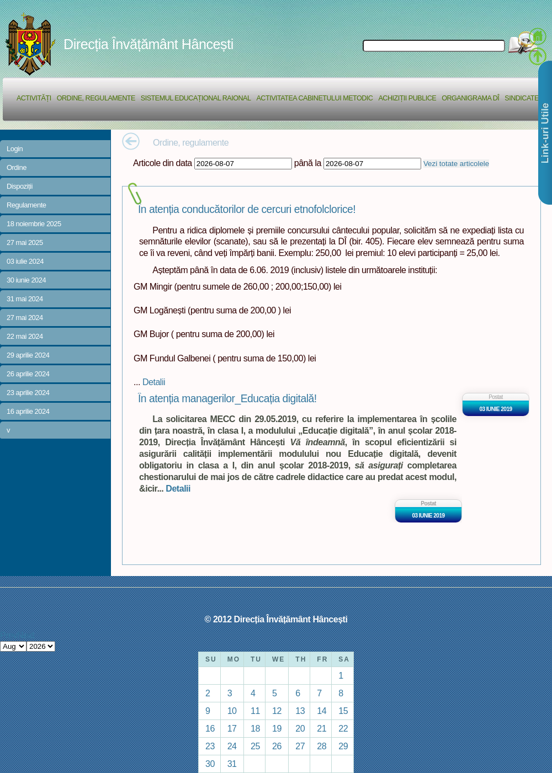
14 (321, 711)
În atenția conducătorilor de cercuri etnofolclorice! (246, 209)
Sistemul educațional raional (196, 98)
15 (343, 711)
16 (210, 728)
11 (255, 711)
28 (321, 746)
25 (255, 746)
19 (277, 728)
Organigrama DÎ (470, 98)
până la (307, 163)
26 (277, 746)
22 (343, 728)
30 (210, 764)
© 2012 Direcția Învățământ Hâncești (276, 619)
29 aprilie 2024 (28, 355)
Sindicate (522, 98)
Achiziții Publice (407, 98)
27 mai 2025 (25, 242)
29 (343, 746)
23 (210, 746)
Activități (34, 98)
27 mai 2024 (25, 317)
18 (255, 728)
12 (277, 711)
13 (300, 711)
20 (300, 728)
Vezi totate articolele (456, 163)
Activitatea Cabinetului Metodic (314, 98)
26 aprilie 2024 (28, 374)
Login (15, 149)
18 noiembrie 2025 (34, 224)
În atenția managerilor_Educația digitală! (227, 398)
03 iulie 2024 (25, 261)
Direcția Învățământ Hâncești (148, 44)
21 (321, 728)
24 (232, 746)
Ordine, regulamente (96, 98)
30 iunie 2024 (26, 280)
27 (300, 746)
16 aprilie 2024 (28, 411)
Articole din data (162, 163)
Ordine (16, 167)
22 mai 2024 (25, 336)
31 (232, 764)
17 (232, 728)
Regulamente (26, 205)
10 (232, 711)
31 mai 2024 (25, 299)
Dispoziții (20, 186)
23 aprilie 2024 (28, 392)
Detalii (153, 382)
